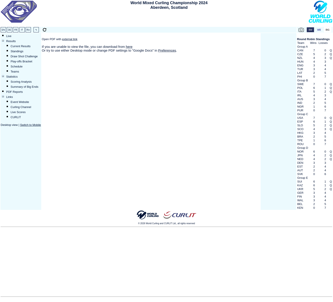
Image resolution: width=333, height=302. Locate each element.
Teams (15, 71)
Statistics (12, 76)
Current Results (20, 46)
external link (69, 39)
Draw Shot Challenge (24, 56)
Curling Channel (21, 107)
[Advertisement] (169, 19)
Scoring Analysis (21, 81)
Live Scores (18, 112)
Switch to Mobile (30, 125)
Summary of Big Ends (24, 86)
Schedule (17, 66)
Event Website (20, 102)
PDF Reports (14, 91)
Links (9, 97)
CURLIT (16, 117)
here (129, 46)
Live (8, 36)
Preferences (167, 50)
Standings (17, 51)
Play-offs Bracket (21, 61)
